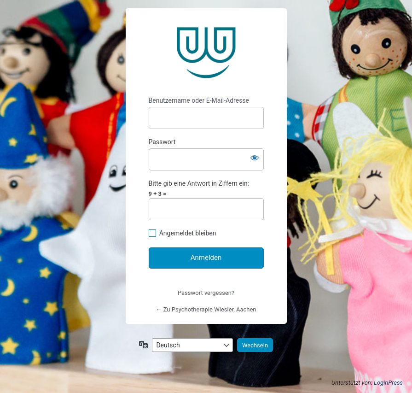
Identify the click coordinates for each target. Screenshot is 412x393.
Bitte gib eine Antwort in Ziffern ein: (199, 183)
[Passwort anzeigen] (254, 157)
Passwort (162, 142)
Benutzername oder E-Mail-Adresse (199, 100)
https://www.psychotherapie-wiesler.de (206, 52)
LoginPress (388, 382)
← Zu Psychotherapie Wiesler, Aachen (206, 309)
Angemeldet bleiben (187, 233)
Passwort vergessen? (206, 292)
